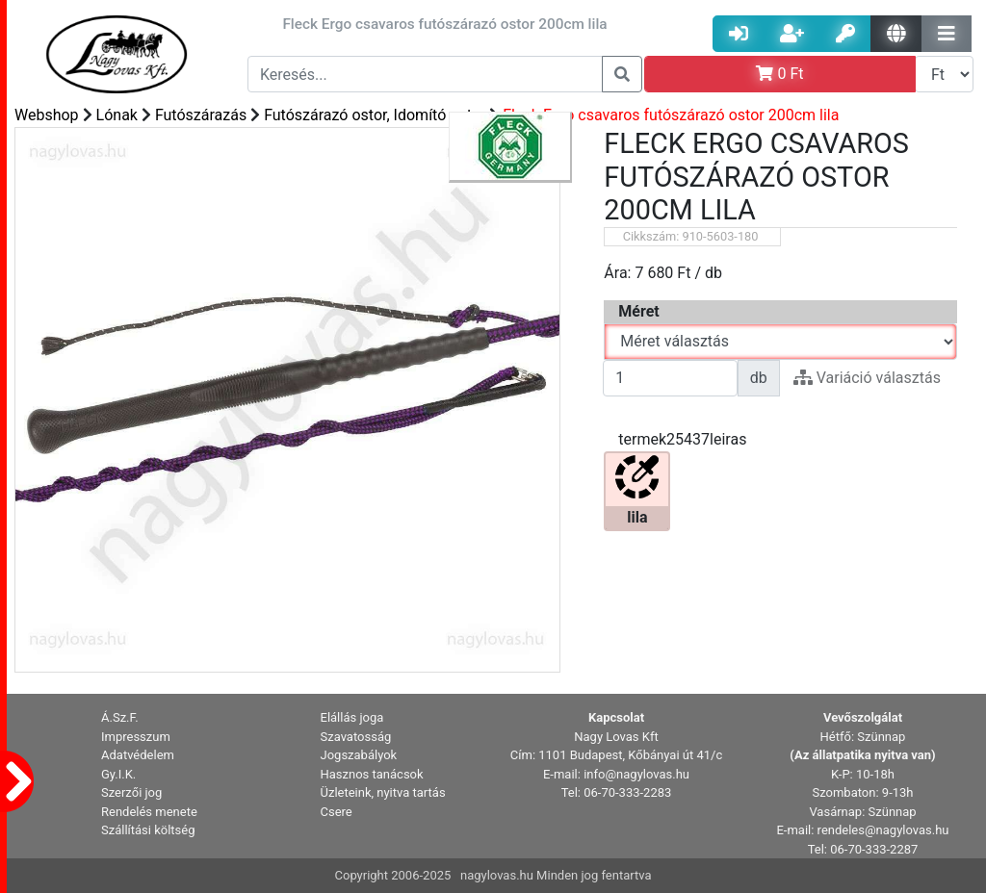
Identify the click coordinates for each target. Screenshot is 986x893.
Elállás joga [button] (352, 717)
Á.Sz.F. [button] (120, 717)
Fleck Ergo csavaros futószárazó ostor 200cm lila (671, 115)
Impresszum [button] (135, 736)
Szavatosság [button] (356, 736)
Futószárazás (200, 115)
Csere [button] (336, 811)
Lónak (117, 115)
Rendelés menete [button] (149, 811)
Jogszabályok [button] (359, 755)
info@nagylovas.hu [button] (636, 774)
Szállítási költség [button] (148, 830)
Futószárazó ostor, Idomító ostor (374, 115)
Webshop (46, 115)
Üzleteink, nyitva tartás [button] (383, 792)
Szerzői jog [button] (131, 792)
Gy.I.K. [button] (118, 774)
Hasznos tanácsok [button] (372, 774)
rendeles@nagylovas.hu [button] (883, 830)
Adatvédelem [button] (137, 755)
